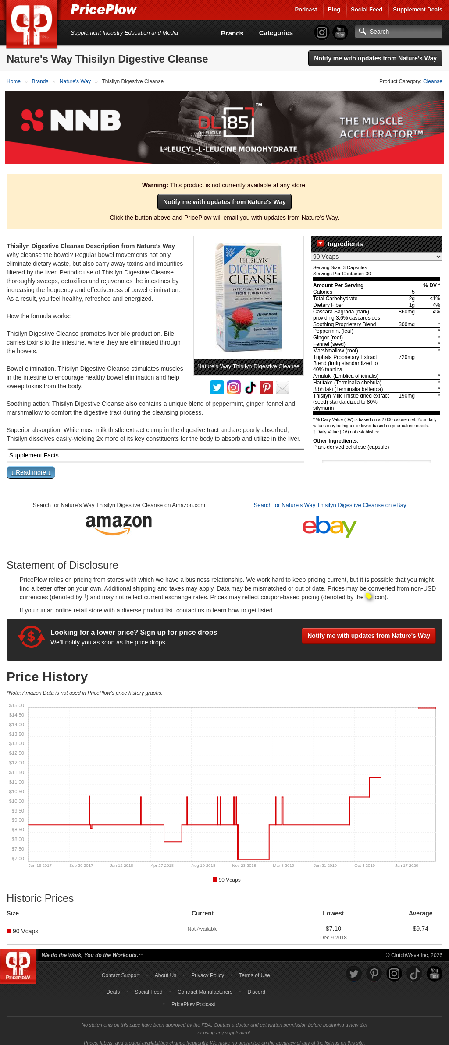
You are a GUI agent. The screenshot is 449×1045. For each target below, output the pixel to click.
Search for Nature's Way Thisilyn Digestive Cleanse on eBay (330, 499)
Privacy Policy (207, 969)
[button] (224, 468)
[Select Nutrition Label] (376, 250)
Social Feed (366, 9)
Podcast (306, 9)
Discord (257, 986)
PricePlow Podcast (193, 998)
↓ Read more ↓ (31, 466)
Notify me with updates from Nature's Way (375, 58)
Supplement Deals (417, 9)
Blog (334, 9)
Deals (113, 986)
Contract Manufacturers (205, 986)
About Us (165, 969)
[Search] (398, 32)
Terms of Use (254, 969)
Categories (276, 32)
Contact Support (121, 969)
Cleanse (432, 81)
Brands (232, 33)
